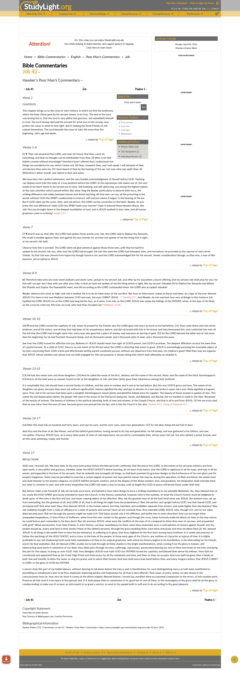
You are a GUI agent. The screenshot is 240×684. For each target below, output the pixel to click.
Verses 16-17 (31, 418)
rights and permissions (119, 652)
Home (28, 57)
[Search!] (144, 107)
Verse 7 (27, 227)
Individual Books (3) (131, 156)
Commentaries (51, 57)
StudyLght (41, 6)
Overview (125, 126)
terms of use (72, 652)
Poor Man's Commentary (103, 57)
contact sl (142, 652)
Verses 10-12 (31, 319)
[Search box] (129, 107)
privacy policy (92, 652)
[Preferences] (217, 13)
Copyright (125, 130)
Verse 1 (27, 97)
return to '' (101, 139)
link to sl (170, 652)
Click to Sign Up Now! (202, 3)
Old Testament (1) (130, 151)
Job (127, 57)
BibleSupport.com (46, 616)
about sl (156, 652)
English (75, 57)
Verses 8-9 (29, 273)
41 (30, 89)
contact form (173, 658)
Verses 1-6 (29, 147)
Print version (126, 122)
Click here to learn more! (99, 47)
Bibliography (126, 133)
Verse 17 (28, 452)
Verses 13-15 (31, 368)
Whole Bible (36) (130, 146)
